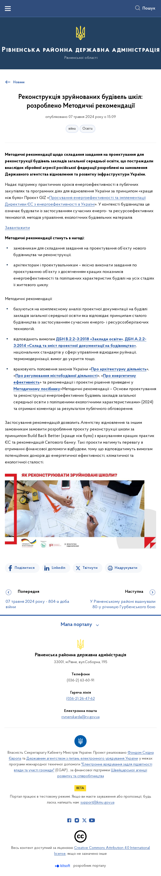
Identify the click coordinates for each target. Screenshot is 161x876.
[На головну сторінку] (80, 43)
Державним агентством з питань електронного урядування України (82, 759)
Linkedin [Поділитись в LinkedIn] (58, 568)
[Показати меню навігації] (8, 8)
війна (72, 129)
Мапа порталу (76, 624)
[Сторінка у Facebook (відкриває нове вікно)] (69, 820)
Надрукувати (126, 568)
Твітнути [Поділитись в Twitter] (90, 568)
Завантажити (17, 228)
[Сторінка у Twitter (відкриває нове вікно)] (84, 820)
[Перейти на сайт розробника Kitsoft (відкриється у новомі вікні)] (63, 866)
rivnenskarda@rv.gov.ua (80, 717)
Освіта (87, 129)
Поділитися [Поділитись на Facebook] (25, 568)
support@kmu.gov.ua (97, 802)
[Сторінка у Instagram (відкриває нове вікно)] (77, 820)
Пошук (148, 8)
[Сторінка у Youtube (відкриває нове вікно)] (92, 820)
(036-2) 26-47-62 (80, 699)
